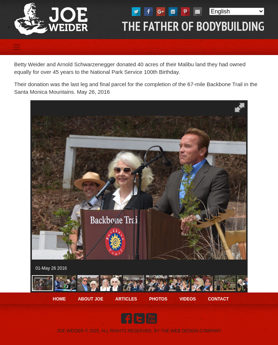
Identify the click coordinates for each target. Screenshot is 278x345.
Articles (126, 299)
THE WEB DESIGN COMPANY (191, 330)
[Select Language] (236, 11)
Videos (188, 299)
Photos (158, 299)
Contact (218, 299)
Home (59, 299)
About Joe (90, 299)
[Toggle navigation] (16, 47)
